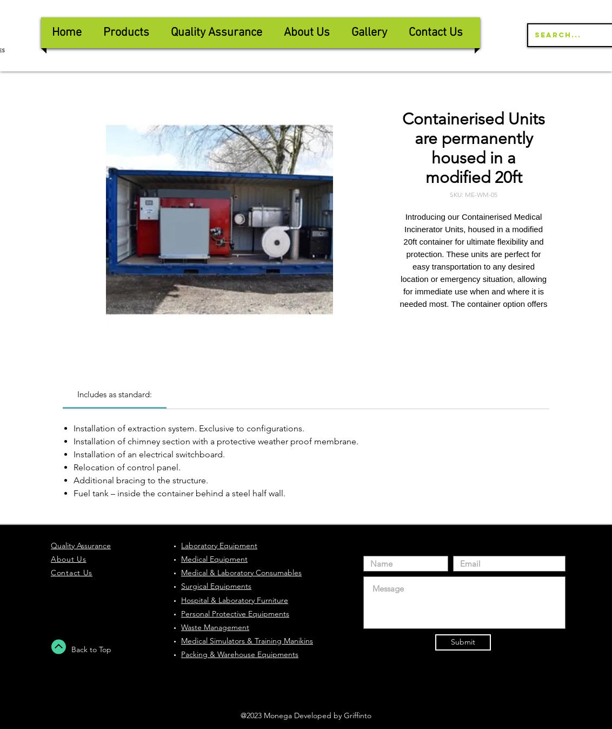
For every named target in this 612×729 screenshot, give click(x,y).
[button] (216, 32)
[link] (114, 394)
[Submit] (463, 642)
